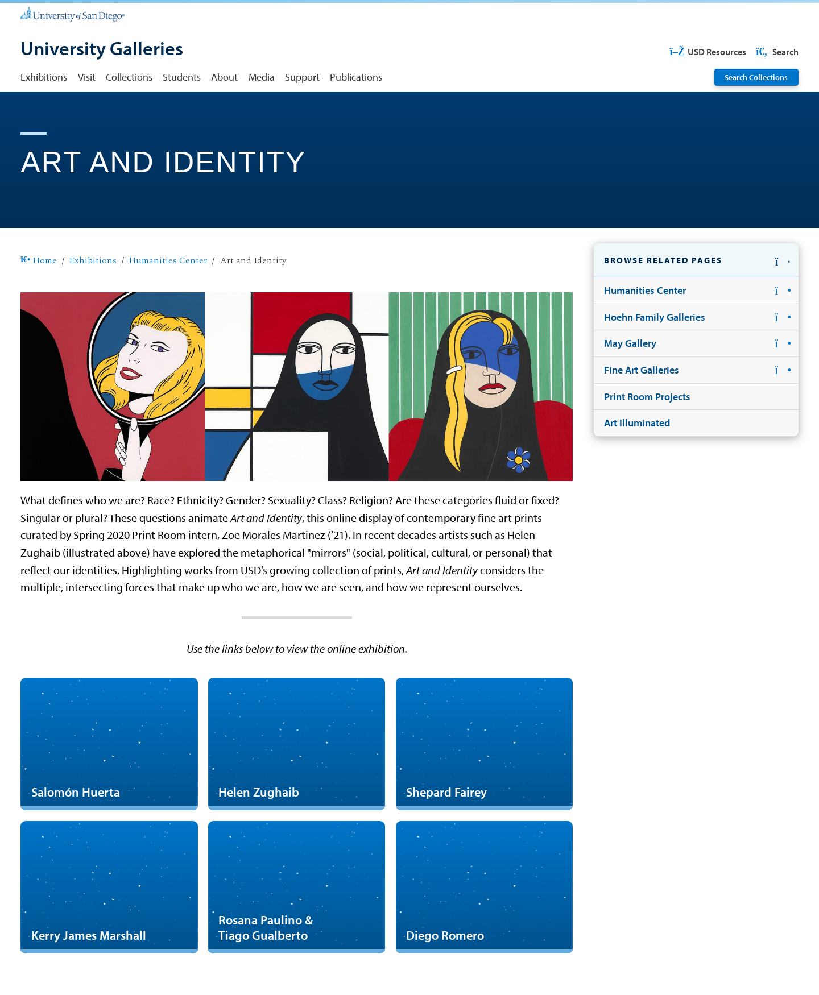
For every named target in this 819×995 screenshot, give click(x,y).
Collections (129, 77)
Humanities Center (168, 261)
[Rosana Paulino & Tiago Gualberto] (296, 887)
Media (262, 77)
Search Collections (756, 77)
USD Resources (707, 51)
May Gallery (630, 343)
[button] (696, 260)
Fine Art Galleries (641, 369)
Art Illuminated (637, 422)
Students (182, 77)
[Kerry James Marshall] (108, 887)
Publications (356, 77)
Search (776, 51)
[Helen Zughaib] (296, 744)
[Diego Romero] (484, 887)
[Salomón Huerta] (108, 744)
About (224, 77)
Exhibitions (43, 77)
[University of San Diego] (72, 14)
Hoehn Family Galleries (654, 317)
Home (38, 261)
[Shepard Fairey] (484, 744)
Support (302, 77)
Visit (87, 77)
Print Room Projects (647, 396)
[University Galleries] (101, 49)
